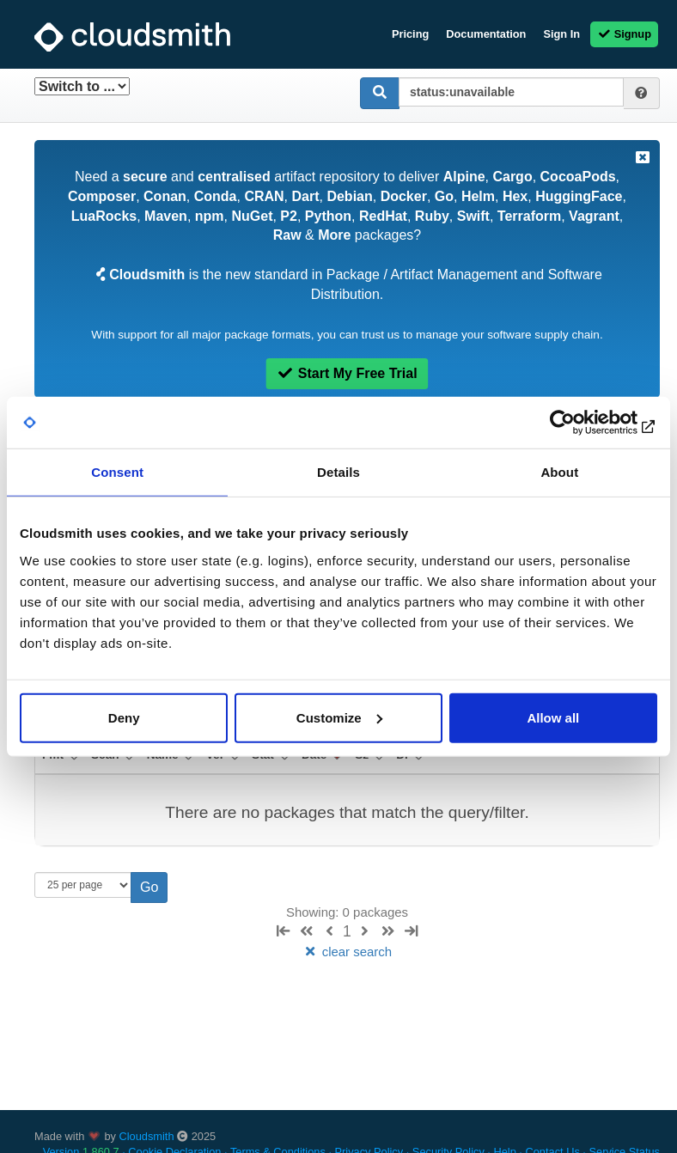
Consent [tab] (117, 472)
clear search (347, 951)
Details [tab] (338, 472)
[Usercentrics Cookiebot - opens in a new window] (582, 423)
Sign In (561, 33)
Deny (124, 717)
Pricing (410, 33)
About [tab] (559, 472)
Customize (339, 717)
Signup (624, 33)
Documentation (486, 33)
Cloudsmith (146, 1136)
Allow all (553, 717)
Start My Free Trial (347, 373)
